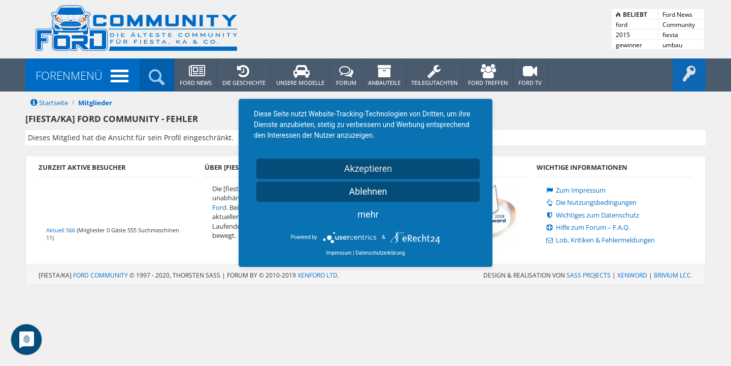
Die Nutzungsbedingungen (590, 202)
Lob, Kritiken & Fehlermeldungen (599, 240)
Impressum (338, 253)
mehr (367, 214)
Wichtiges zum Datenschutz (591, 215)
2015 (623, 34)
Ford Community (100, 275)
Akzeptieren (368, 168)
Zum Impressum (575, 190)
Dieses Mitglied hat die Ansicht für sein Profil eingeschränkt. (131, 137)
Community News (678, 24)
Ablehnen (368, 191)
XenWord (632, 275)
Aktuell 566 (60, 230)
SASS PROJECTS (589, 275)
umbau (672, 45)
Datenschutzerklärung (380, 253)
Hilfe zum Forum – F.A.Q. (587, 227)
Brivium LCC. (673, 275)
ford (621, 24)
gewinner (629, 45)
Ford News (677, 14)
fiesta (670, 34)
